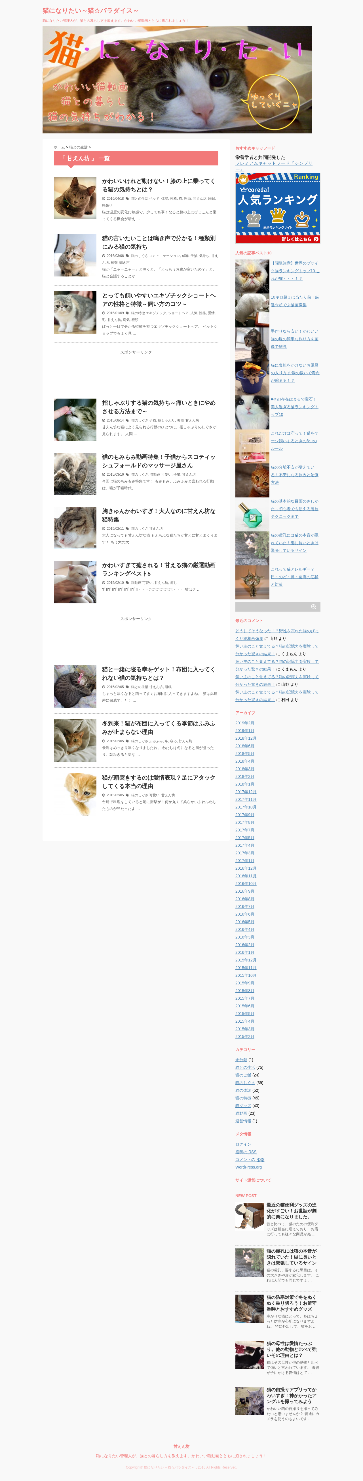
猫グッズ (243, 1105)
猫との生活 (139, 199)
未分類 (241, 1059)
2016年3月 (244, 937)
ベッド (154, 199)
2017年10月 (246, 807)
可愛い (166, 474)
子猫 (194, 256)
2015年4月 (244, 1021)
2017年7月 (244, 830)
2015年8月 (244, 990)
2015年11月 (246, 967)
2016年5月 (244, 922)
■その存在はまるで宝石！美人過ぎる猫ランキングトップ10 (294, 407)
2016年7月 (244, 906)
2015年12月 (246, 960)
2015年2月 (244, 1036)
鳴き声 (124, 263)
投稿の (246, 1152)
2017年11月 (246, 799)
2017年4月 (244, 845)
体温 (164, 199)
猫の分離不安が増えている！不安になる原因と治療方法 (294, 475)
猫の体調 (243, 1090)
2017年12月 (246, 792)
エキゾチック (156, 313)
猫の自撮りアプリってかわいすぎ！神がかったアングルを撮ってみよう (291, 1395)
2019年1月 (244, 730)
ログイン (243, 1144)
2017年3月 (244, 853)
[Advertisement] (136, 378)
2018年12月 (246, 738)
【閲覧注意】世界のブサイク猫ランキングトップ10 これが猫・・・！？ (295, 271)
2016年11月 (246, 876)
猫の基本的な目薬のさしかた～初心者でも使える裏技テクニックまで (294, 509)
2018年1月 (244, 784)
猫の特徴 (138, 313)
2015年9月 (244, 983)
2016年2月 (244, 944)
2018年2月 (244, 776)
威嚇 (185, 256)
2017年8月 (244, 822)
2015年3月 (244, 1029)
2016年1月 (244, 952)
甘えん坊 (199, 199)
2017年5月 (244, 837)
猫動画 (155, 474)
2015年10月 (246, 975)
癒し (173, 583)
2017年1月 (244, 860)
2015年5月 (244, 1013)
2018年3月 (244, 769)
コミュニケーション (164, 256)
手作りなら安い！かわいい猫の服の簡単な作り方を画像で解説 (294, 339)
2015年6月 (244, 1006)
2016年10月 (246, 883)
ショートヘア (178, 313)
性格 (173, 199)
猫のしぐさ (139, 256)
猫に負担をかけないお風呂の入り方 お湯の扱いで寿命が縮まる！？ (295, 373)
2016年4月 (244, 929)
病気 (126, 320)
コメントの (250, 1159)
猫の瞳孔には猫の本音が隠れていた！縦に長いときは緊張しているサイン (294, 543)
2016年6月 (244, 914)
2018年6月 (244, 746)
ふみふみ (156, 741)
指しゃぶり (166, 420)
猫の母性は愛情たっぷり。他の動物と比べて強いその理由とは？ (291, 1349)
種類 (114, 263)
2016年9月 (244, 891)
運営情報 (243, 1121)
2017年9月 (244, 814)
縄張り (107, 205)
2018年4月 (244, 761)
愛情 (211, 313)
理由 (187, 199)
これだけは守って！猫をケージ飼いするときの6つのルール (294, 441)
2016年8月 (244, 899)
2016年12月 (246, 868)
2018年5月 (244, 753)
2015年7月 (244, 998)
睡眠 (211, 199)
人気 (194, 313)
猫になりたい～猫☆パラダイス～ (91, 10)
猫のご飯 (243, 1075)
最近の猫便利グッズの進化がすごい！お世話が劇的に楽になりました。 (291, 1211)
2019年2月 (244, 723)
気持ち (204, 256)
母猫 (180, 420)
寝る (173, 741)
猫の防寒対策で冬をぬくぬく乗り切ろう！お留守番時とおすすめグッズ (291, 1303)
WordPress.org (248, 1167)
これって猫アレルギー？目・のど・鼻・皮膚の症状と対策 (294, 577)
